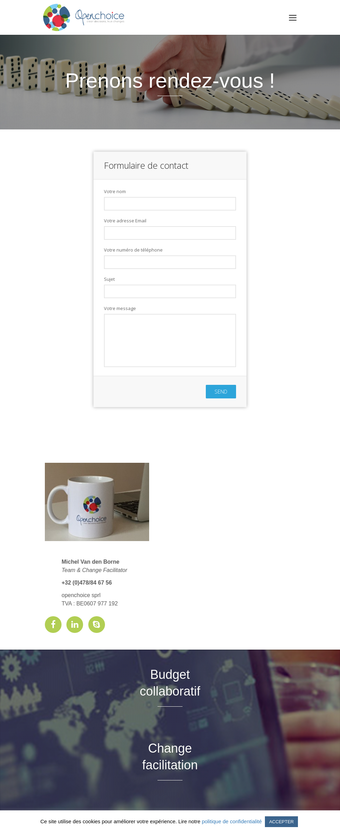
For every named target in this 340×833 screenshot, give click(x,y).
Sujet (109, 279)
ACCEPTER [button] (281, 821)
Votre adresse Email (125, 220)
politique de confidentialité (232, 821)
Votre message (120, 308)
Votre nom (115, 191)
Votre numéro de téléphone (133, 250)
